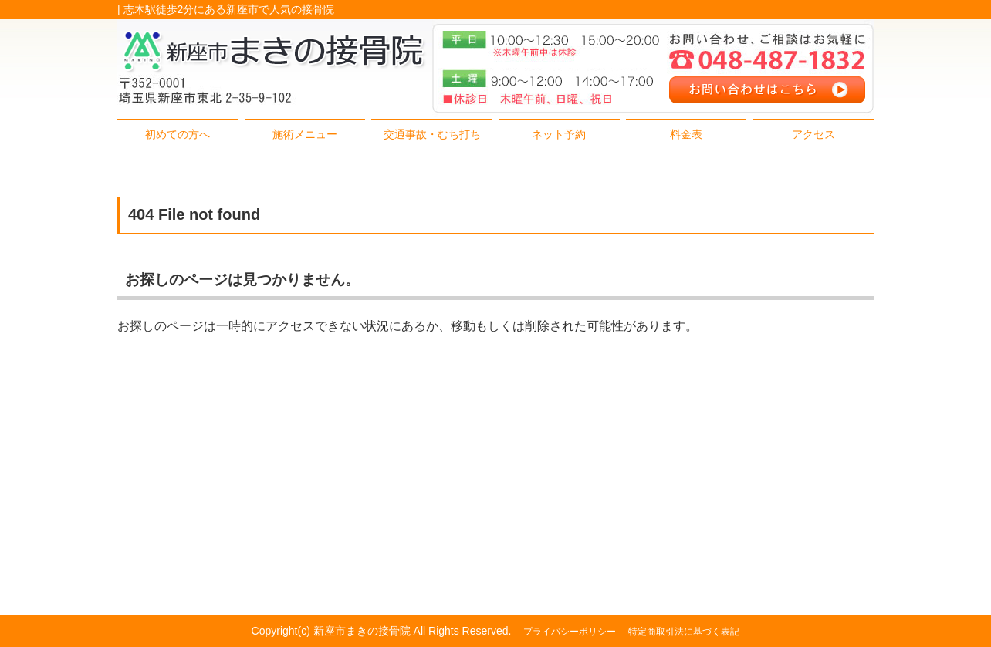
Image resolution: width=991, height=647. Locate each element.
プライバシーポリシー (569, 631)
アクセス (813, 134)
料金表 (686, 134)
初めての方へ (177, 134)
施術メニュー (304, 134)
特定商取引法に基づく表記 (683, 631)
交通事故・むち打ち (432, 134)
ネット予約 (559, 134)
